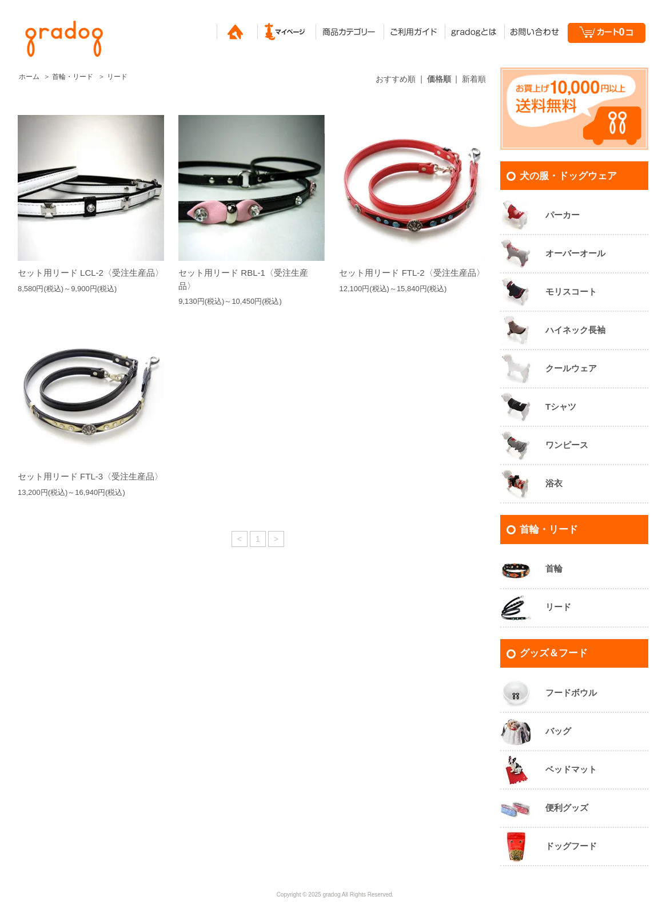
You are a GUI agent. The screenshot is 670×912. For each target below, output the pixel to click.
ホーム (29, 77)
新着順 (474, 79)
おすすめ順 (396, 79)
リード (117, 77)
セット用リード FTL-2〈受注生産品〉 (411, 272)
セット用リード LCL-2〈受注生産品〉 (90, 272)
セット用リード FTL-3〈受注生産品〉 (90, 476)
